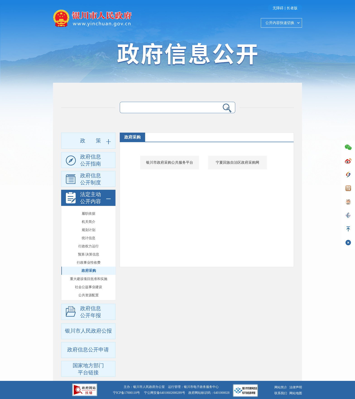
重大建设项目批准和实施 (88, 258)
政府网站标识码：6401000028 (209, 392)
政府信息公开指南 (83, 161)
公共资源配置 (88, 275)
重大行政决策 (88, 283)
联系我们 (280, 393)
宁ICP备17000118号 (126, 392)
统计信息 (88, 217)
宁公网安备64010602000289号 (164, 392)
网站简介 (280, 387)
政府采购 (89, 250)
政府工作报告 (88, 291)
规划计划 (88, 209)
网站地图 (295, 393)
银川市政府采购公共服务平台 (169, 162)
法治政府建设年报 (88, 299)
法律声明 (295, 387)
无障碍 (278, 8)
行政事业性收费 (89, 242)
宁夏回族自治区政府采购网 (237, 162)
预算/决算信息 (88, 234)
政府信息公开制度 (83, 180)
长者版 (292, 8)
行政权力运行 (88, 226)
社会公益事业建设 (88, 266)
